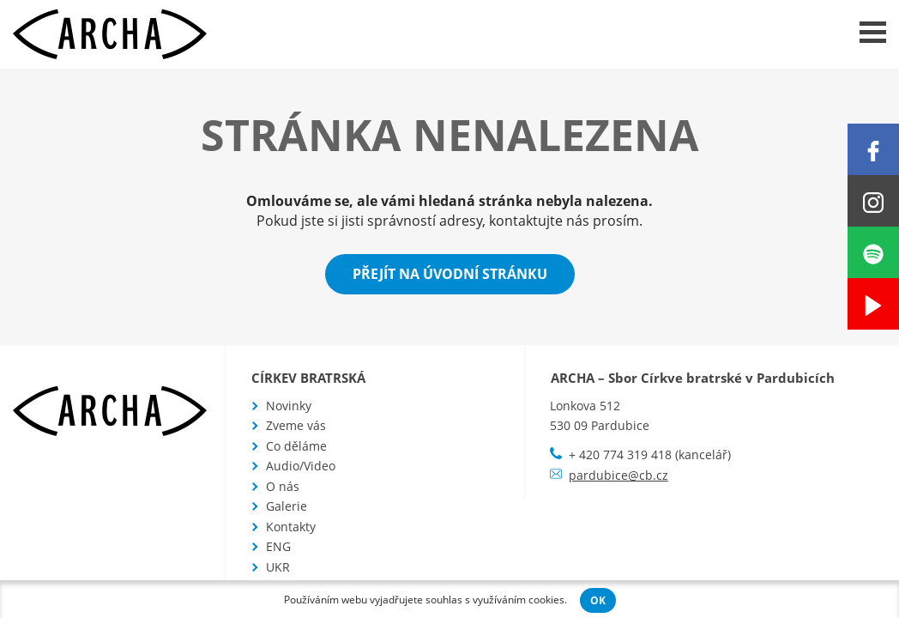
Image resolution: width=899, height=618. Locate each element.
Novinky (288, 405)
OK (598, 600)
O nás (282, 486)
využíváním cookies (518, 599)
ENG (278, 546)
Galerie (286, 506)
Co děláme (296, 446)
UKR (278, 567)
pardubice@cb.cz (618, 475)
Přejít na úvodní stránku (450, 273)
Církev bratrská (308, 377)
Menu (873, 32)
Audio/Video (300, 465)
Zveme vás (296, 425)
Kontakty (291, 526)
